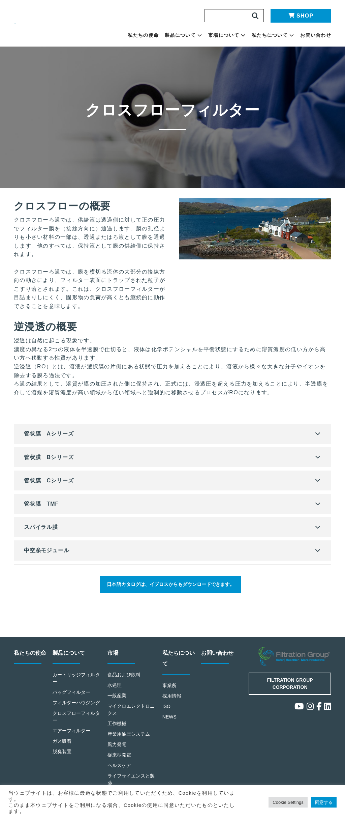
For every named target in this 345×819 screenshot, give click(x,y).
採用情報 (172, 700)
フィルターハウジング (74, 710)
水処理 (114, 689)
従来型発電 (119, 758)
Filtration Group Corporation (290, 687)
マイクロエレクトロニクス (129, 714)
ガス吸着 (62, 752)
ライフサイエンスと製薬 (129, 783)
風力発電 (117, 748)
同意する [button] (323, 802)
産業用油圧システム (129, 738)
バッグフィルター (72, 696)
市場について (227, 35)
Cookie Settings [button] (283, 802)
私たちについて (273, 35)
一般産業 (117, 699)
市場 (113, 657)
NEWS (169, 721)
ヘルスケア (119, 769)
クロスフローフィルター (74, 728)
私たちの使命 (143, 35)
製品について (183, 35)
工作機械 (117, 727)
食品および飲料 (124, 679)
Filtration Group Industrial (294, 661)
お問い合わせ (315, 35)
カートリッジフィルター (74, 683)
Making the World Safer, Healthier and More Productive (57, 23)
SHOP (301, 16)
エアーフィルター (72, 741)
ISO (166, 710)
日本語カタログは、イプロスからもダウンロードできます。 (169, 585)
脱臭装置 (62, 762)
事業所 (169, 690)
